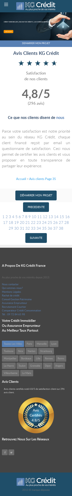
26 (55, 222)
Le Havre (9, 365)
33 (33, 228)
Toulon (22, 365)
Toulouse (8, 351)
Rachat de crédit (10, 295)
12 (45, 216)
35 (44, 228)
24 (44, 222)
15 (62, 216)
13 (50, 216)
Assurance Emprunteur (14, 303)
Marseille (42, 343)
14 (56, 216)
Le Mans (26, 373)
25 (50, 222)
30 (16, 228)
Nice (20, 351)
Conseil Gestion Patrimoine (17, 299)
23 (38, 222)
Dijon (48, 365)
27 (61, 222)
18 (11, 222)
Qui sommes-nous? (12, 288)
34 (38, 228)
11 (39, 216)
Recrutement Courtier (14, 307)
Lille (38, 358)
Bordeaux (26, 358)
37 (55, 228)
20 (22, 222)
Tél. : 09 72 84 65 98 (13, 314)
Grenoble (35, 365)
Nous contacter (10, 284)
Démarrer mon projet (36, 195)
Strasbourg (46, 351)
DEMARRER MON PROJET (36, 43)
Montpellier (10, 358)
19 (16, 222)
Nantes (32, 351)
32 (27, 228)
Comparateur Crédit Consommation (21, 310)
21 (27, 222)
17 (5, 222)
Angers (59, 365)
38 (61, 228)
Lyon (53, 343)
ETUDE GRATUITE (9, 31)
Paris (29, 343)
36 (50, 228)
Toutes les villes (13, 343)
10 (34, 216)
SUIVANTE (36, 238)
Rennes (49, 358)
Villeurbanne (10, 373)
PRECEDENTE (36, 207)
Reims (61, 358)
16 (67, 216)
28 (66, 222)
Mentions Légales (11, 292)
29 (11, 228)
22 (33, 222)
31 (22, 228)
